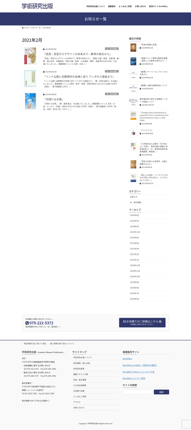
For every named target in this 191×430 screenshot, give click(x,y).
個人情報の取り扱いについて (62, 343)
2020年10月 (135, 276)
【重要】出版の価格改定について (154, 85)
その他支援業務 (79, 385)
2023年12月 (135, 232)
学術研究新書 (78, 368)
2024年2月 (134, 226)
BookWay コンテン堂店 (134, 378)
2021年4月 (134, 243)
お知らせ (133, 196)
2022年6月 (134, 237)
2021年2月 (134, 254)
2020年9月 (134, 282)
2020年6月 (134, 298)
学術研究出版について (82, 357)
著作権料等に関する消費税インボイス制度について (154, 100)
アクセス (77, 402)
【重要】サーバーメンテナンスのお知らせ (153, 73)
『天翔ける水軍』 (53, 99)
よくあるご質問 (79, 396)
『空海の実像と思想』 (149, 44)
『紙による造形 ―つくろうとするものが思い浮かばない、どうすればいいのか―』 (154, 177)
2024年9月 (134, 215)
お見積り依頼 (78, 390)
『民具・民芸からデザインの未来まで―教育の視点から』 (77, 54)
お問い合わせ (78, 407)
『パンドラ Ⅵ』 (146, 130)
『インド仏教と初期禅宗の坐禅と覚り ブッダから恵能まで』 (79, 77)
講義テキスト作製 (80, 374)
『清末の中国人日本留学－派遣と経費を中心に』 (154, 162)
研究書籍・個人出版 (81, 363)
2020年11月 (135, 271)
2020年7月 (134, 293)
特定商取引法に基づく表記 (35, 343)
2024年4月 (134, 221)
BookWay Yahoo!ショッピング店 (138, 371)
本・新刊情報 (112, 48)
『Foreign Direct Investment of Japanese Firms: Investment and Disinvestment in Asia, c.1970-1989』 (154, 116)
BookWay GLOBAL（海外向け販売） (140, 365)
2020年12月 (135, 265)
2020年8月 (134, 287)
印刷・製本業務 (79, 379)
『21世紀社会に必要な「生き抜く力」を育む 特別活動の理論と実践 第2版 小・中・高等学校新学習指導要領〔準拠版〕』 (154, 147)
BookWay (127, 358)
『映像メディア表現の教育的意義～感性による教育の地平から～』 (154, 59)
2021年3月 (134, 248)
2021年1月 (134, 259)
